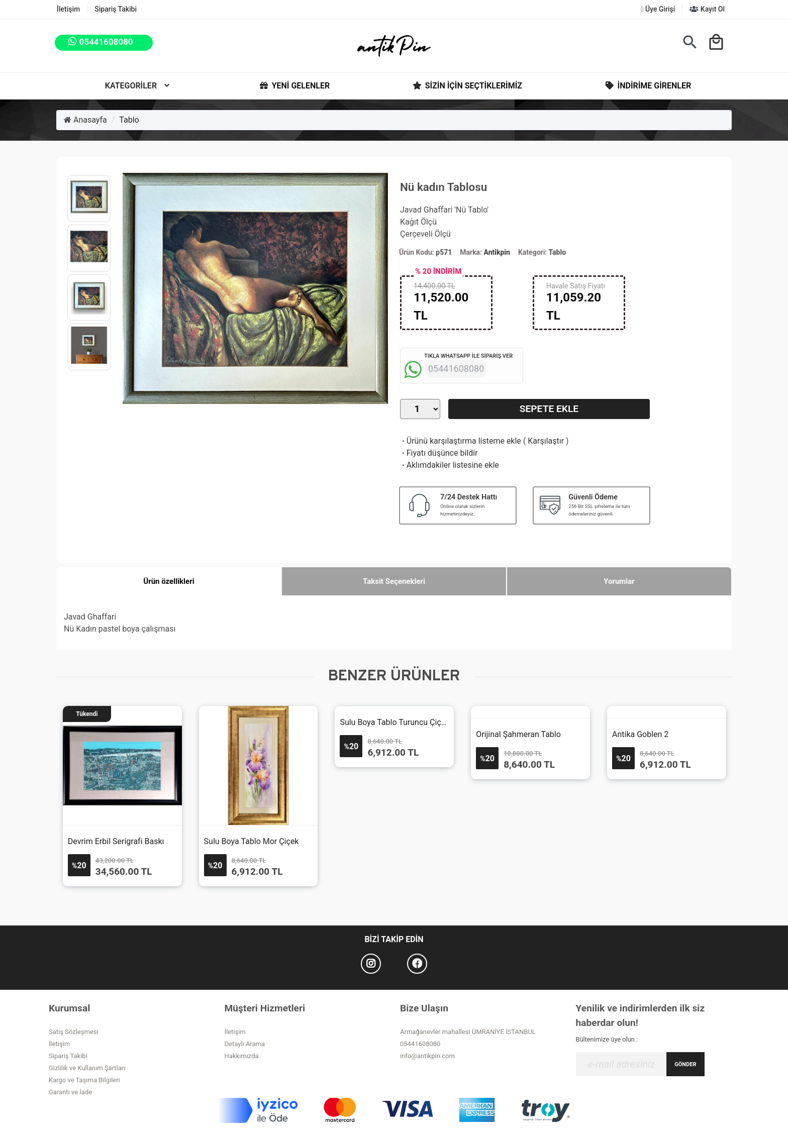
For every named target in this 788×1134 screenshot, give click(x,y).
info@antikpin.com (427, 1056)
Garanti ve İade (70, 1092)
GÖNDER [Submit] (685, 1064)
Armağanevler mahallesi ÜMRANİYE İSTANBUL (468, 1032)
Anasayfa (85, 120)
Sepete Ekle (549, 409)
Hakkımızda (242, 1056)
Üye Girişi (658, 9)
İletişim (68, 9)
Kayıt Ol (707, 9)
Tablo (129, 120)
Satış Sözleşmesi (73, 1032)
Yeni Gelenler (294, 86)
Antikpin (497, 252)
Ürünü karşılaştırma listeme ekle (460, 441)
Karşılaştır (546, 441)
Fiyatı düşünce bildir (439, 453)
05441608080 (420, 1044)
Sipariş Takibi (115, 9)
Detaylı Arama (245, 1044)
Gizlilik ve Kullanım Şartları (87, 1068)
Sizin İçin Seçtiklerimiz (466, 86)
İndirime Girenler (648, 86)
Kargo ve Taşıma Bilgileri (84, 1080)
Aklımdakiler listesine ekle (449, 465)
